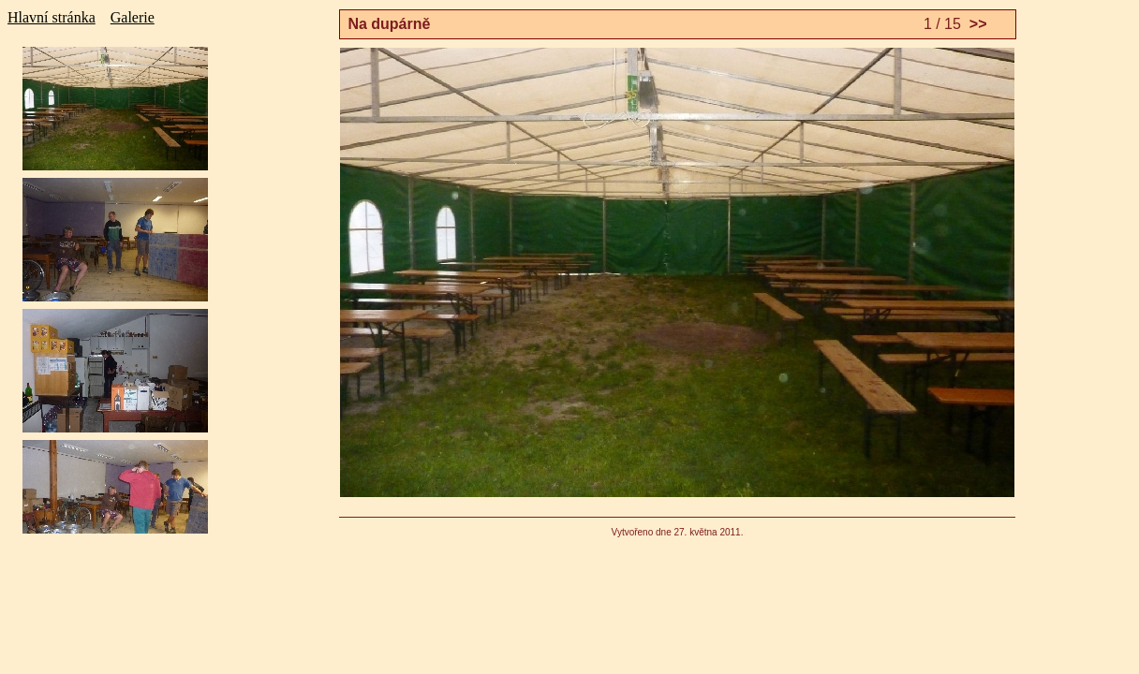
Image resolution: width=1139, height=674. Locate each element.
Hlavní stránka (51, 17)
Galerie (133, 17)
